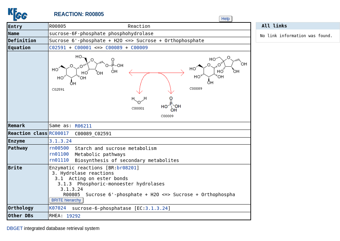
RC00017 (59, 134)
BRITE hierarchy (66, 200)
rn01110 (59, 160)
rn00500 (59, 148)
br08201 (126, 168)
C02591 (57, 48)
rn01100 (59, 154)
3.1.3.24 (60, 141)
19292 (74, 216)
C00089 (114, 48)
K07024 (57, 208)
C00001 (83, 48)
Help (225, 18)
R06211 (83, 126)
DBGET (15, 229)
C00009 (139, 48)
